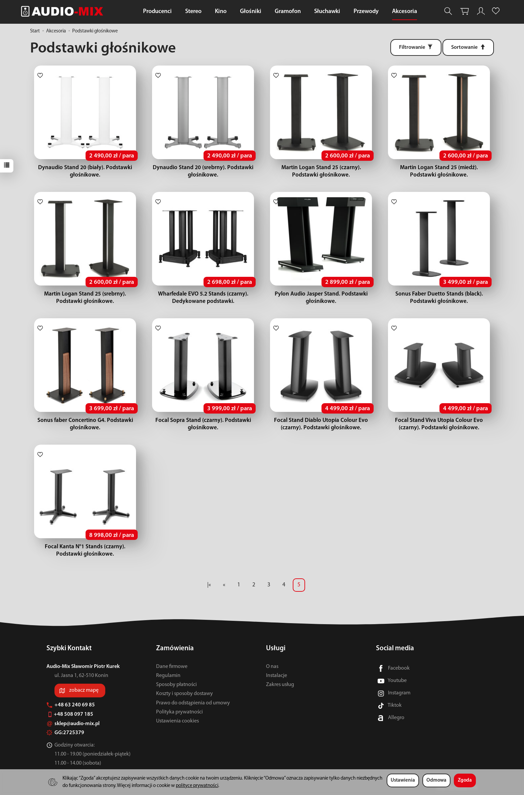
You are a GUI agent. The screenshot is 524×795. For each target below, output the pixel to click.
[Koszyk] (464, 11)
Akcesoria (404, 11)
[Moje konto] (481, 11)
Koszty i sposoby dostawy (184, 693)
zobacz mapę (84, 690)
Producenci (157, 11)
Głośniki (250, 11)
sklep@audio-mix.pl (73, 723)
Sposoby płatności (176, 684)
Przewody (366, 11)
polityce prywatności (197, 785)
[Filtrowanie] (415, 47)
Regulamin (168, 675)
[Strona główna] (64, 11)
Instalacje (276, 675)
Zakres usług (280, 684)
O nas (272, 666)
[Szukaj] (448, 11)
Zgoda (465, 780)
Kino (221, 11)
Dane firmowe (171, 666)
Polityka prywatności (179, 712)
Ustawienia (403, 780)
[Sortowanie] (468, 47)
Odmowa (436, 780)
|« (209, 585)
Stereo (193, 11)
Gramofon (288, 11)
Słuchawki (327, 11)
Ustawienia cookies (177, 721)
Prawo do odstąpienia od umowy (193, 703)
